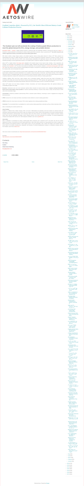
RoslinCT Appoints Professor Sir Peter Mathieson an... (72, 318)
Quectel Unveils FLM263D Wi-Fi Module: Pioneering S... (72, 302)
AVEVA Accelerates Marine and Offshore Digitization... (72, 362)
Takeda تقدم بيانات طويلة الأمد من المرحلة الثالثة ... (73, 418)
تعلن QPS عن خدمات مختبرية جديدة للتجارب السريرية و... (73, 122)
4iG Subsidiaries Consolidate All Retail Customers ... (73, 338)
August (69, 48)
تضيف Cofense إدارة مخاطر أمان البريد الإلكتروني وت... (72, 154)
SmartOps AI (11, 65)
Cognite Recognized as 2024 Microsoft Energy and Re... (73, 106)
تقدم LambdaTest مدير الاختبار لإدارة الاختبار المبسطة (72, 322)
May (69, 454)
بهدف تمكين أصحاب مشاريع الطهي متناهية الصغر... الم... (72, 410)
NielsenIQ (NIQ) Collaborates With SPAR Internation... (72, 90)
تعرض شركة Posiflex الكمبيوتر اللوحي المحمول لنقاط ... (72, 326)
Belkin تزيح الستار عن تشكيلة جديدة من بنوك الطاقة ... (73, 265)
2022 (68, 465)
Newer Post (6, 161)
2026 (68, 35)
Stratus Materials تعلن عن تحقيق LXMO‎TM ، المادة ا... (73, 130)
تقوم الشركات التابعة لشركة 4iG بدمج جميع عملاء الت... (72, 222)
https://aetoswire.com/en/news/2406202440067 (12, 136)
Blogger (47, 483)
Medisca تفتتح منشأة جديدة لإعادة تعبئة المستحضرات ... (72, 138)
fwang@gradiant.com (7, 148)
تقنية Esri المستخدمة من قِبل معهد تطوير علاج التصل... (73, 446)
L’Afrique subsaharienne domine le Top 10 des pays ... (73, 334)
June (69, 51)
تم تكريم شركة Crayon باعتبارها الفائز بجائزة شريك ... (72, 94)
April (69, 455)
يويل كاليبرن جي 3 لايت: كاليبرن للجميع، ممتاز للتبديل (72, 289)
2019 (68, 470)
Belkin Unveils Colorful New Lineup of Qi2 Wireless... (72, 269)
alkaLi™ (60, 50)
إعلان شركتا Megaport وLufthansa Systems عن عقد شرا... (72, 426)
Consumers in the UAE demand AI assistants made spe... (73, 393)
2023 (68, 463)
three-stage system (20, 63)
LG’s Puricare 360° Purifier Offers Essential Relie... (72, 310)
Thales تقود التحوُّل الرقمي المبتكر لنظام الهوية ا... (72, 450)
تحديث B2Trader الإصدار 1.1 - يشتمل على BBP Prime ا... (73, 214)
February (70, 459)
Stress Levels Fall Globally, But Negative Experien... (73, 381)
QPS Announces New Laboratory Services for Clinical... (72, 165)
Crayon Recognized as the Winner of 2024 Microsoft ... (72, 102)
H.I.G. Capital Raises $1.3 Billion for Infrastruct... (72, 434)
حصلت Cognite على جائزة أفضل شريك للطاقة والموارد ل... (73, 110)
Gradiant (13, 50)
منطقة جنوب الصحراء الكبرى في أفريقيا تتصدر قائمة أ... (73, 342)
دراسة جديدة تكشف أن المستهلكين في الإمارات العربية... (73, 386)
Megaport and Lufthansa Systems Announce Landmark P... (73, 430)
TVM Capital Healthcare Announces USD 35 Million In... (73, 118)
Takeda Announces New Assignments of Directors (73, 229)
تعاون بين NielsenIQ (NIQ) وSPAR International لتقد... (72, 86)
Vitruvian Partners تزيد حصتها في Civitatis (72, 203)
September (70, 46)
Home (33, 161)
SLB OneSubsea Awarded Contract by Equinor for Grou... (73, 146)
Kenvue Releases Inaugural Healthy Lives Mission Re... (72, 390)
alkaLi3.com (17, 126)
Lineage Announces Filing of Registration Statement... (72, 82)
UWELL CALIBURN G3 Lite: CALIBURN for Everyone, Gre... (72, 293)
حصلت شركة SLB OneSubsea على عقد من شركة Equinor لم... (73, 142)
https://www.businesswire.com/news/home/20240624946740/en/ (33, 131)
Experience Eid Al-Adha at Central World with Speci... (73, 58)
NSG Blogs (75, 24)
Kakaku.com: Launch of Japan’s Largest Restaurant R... (73, 188)
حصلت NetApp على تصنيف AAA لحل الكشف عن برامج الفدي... (72, 179)
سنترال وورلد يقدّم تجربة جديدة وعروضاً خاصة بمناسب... (72, 54)
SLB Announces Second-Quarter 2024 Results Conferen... (73, 253)
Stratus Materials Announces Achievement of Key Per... (72, 398)
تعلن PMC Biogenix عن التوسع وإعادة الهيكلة (72, 443)
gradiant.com (40, 116)
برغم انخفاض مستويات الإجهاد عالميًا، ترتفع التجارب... (72, 374)
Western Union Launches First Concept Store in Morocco (73, 249)
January (70, 461)
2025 (68, 37)
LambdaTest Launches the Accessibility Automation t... (72, 74)
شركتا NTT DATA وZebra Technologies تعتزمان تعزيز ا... (73, 192)
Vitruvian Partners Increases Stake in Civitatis (72, 273)
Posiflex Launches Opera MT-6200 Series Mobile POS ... (73, 330)
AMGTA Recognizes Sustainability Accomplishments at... (73, 261)
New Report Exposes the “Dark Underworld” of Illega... (73, 406)
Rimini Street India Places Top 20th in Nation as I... (72, 98)
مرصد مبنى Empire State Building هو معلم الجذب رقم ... (73, 257)
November (70, 42)
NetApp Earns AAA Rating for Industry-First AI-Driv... (72, 218)
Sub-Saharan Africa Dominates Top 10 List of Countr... (73, 346)
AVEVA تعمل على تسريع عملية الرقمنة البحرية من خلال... (73, 358)
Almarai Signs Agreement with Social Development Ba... (73, 414)
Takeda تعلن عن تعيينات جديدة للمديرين (72, 226)
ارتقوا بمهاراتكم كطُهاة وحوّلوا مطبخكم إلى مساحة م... (72, 62)
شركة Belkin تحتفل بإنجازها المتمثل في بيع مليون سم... (73, 150)
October (70, 44)
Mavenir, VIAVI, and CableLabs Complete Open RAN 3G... (73, 134)
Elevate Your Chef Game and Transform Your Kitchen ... (73, 66)
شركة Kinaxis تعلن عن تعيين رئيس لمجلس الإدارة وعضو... (72, 210)
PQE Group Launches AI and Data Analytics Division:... (73, 281)
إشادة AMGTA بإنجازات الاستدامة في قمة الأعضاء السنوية (72, 233)
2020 (68, 468)
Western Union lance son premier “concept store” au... (73, 237)
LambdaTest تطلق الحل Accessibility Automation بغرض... (72, 70)
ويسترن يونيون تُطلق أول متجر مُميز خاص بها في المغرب (73, 241)
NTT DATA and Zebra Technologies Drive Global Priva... (72, 196)
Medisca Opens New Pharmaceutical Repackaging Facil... (72, 170)
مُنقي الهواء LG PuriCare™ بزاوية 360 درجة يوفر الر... (73, 306)
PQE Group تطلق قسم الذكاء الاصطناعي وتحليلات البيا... (72, 277)
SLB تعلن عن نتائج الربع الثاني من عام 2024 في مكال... (73, 245)
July (69, 50)
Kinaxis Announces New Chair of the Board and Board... (73, 314)
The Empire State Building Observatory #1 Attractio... (73, 297)
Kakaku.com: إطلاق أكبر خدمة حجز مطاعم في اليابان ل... (72, 184)
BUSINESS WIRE (6, 50)
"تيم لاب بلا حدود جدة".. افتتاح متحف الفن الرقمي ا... (72, 354)
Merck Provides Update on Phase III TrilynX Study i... (72, 200)
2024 (68, 39)
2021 (68, 466)
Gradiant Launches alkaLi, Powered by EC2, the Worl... (72, 403)
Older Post (60, 161)
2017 (68, 474)
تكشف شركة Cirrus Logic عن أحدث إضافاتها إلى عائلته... (73, 350)
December (70, 41)
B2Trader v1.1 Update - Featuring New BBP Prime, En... (72, 285)
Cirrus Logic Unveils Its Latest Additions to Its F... (73, 370)
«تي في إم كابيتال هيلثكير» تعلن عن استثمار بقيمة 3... (73, 114)
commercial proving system (52, 65)
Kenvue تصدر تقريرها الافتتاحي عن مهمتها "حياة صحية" (72, 366)
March (69, 457)
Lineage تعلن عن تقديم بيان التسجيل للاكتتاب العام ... (72, 78)
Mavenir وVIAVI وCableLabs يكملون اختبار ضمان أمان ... (72, 126)
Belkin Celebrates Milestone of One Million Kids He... (72, 162)
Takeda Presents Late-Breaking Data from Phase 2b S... (72, 422)
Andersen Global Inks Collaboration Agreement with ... (72, 378)
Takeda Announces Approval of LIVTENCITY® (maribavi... (72, 439)
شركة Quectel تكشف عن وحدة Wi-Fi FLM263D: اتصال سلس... (73, 206)
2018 (68, 472)
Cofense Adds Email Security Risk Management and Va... (73, 158)
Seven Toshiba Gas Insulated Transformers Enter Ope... (72, 174)
